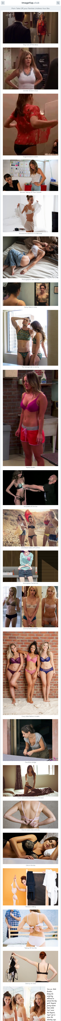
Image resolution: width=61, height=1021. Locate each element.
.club (30, 3)
